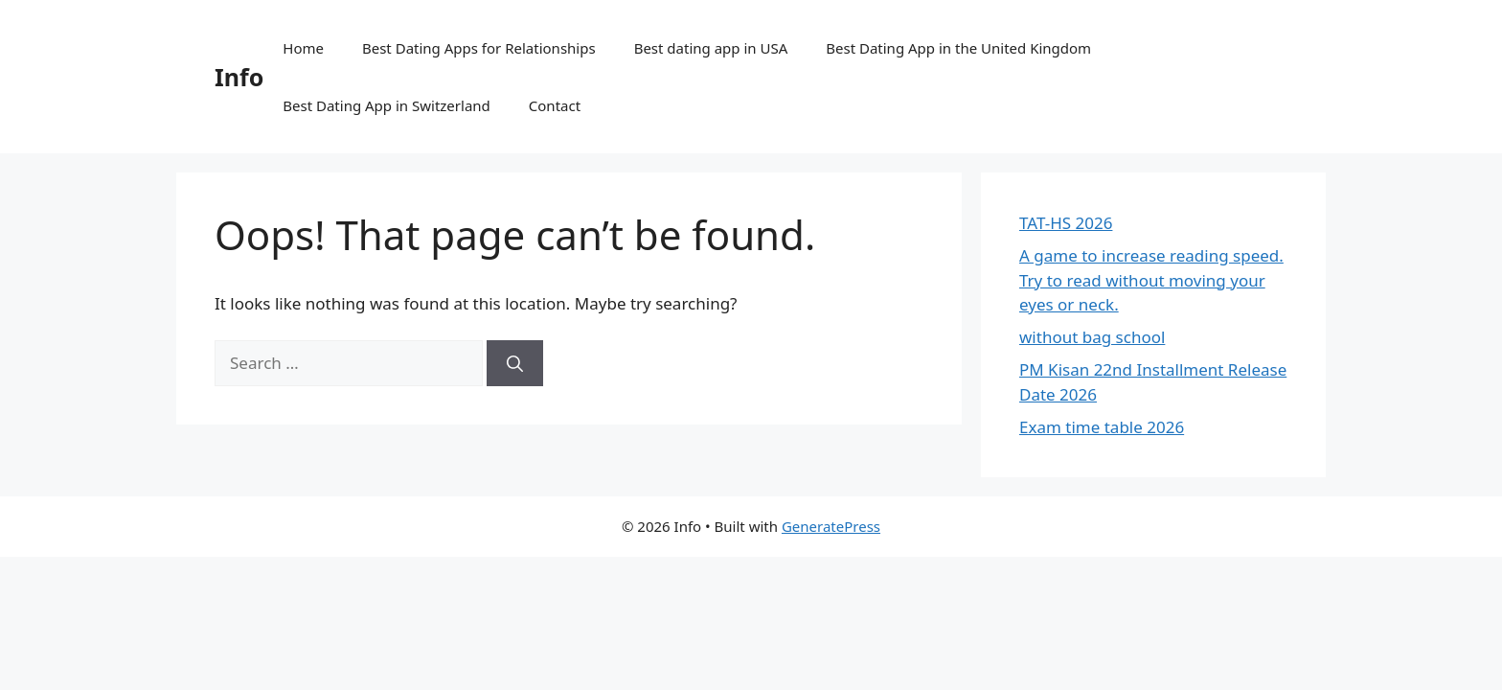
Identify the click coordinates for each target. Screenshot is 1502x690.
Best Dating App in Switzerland (386, 105)
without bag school (1092, 337)
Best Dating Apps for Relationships (479, 48)
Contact (554, 105)
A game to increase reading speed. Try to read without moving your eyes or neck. (1151, 279)
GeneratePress (831, 526)
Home (303, 48)
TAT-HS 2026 (1065, 223)
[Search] (515, 363)
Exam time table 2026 (1101, 427)
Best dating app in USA (711, 48)
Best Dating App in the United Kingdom (958, 48)
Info (239, 76)
